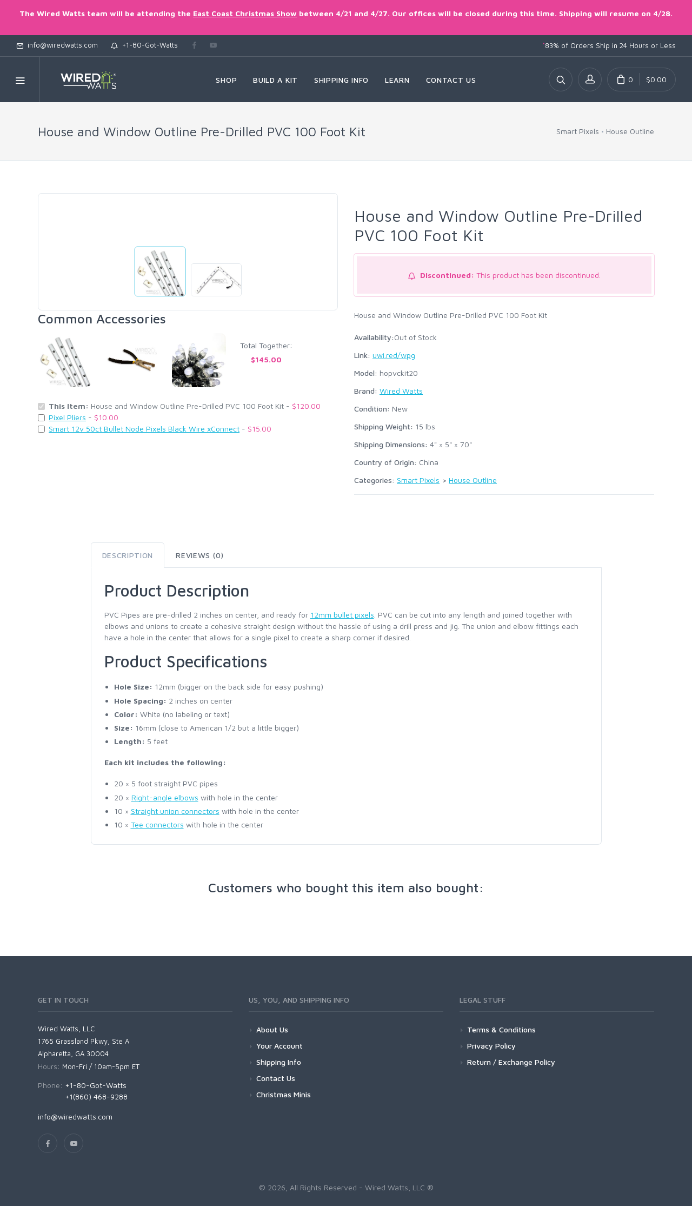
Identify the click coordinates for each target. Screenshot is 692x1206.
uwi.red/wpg (393, 355)
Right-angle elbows (164, 797)
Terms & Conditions (501, 1029)
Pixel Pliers (67, 417)
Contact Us (275, 1078)
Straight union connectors (175, 811)
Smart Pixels (577, 131)
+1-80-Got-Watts (144, 45)
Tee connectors (157, 824)
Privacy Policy (491, 1045)
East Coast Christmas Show (245, 13)
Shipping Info (278, 1061)
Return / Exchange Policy (511, 1061)
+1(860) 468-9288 (96, 1096)
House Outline (630, 131)
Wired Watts (401, 390)
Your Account (279, 1045)
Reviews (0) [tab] (200, 555)
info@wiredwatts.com (57, 45)
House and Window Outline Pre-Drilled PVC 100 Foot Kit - (185, 405)
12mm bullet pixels (342, 614)
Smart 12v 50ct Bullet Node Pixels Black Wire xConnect (144, 428)
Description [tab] (128, 555)
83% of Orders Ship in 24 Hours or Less (609, 45)
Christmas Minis (283, 1094)
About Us (272, 1029)
